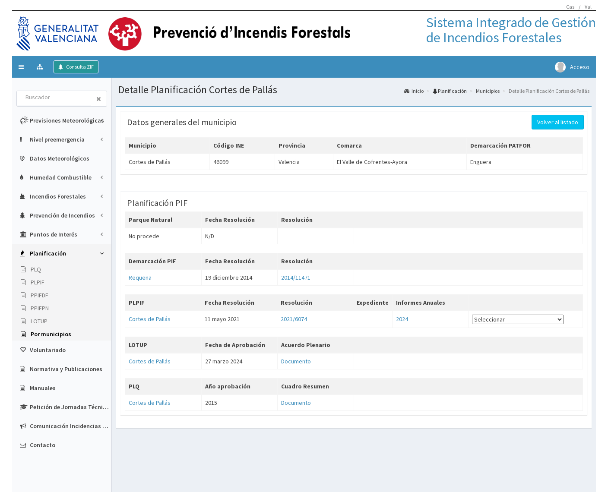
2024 (402, 319)
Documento (296, 361)
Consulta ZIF (79, 66)
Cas (570, 6)
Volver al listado (557, 122)
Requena (140, 277)
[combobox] (54, 98)
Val (588, 6)
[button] (21, 67)
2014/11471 (295, 277)
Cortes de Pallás (150, 319)
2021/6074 (294, 319)
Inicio (414, 91)
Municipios (488, 91)
